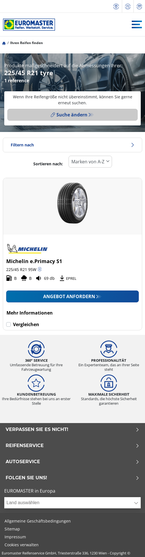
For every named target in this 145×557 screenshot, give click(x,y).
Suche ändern (69, 115)
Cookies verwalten (22, 544)
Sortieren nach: (48, 163)
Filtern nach (72, 145)
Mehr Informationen (29, 313)
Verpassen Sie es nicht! (72, 429)
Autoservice (72, 462)
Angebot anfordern (69, 296)
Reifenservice (72, 445)
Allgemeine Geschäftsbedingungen (38, 521)
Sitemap (12, 529)
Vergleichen (26, 324)
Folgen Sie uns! (72, 478)
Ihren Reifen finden (26, 42)
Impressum (15, 536)
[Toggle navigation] (136, 24)
